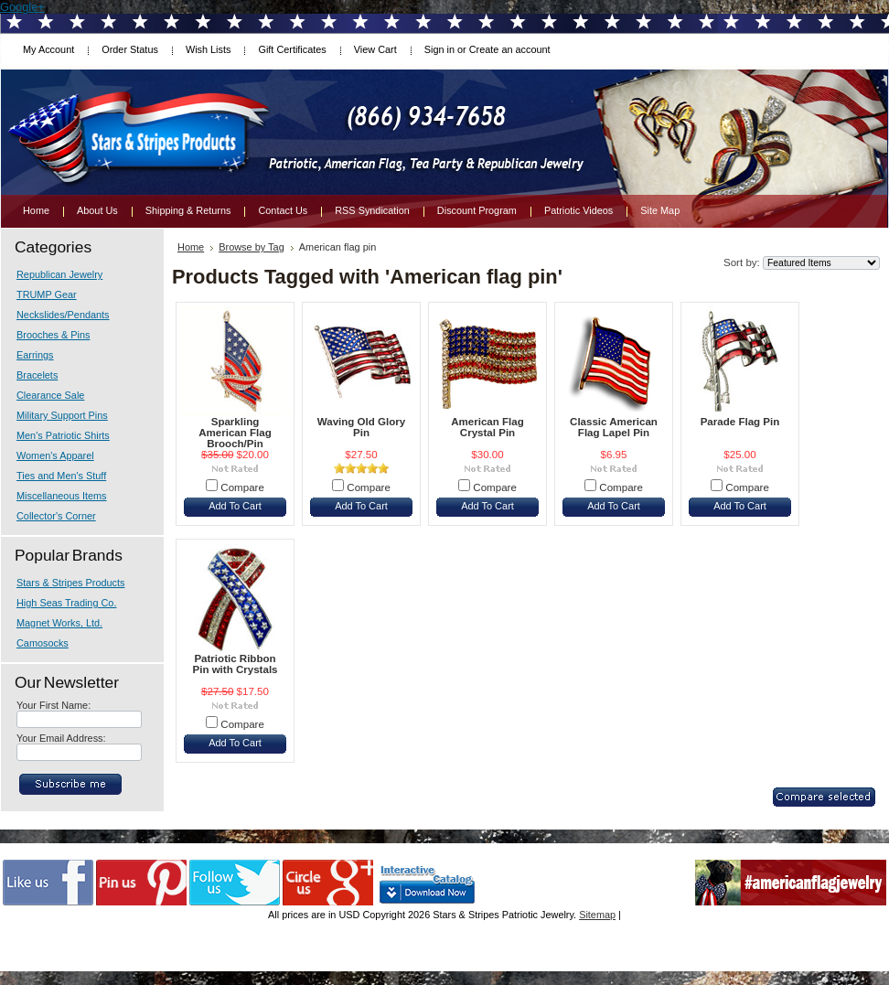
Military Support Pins (62, 415)
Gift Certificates (292, 49)
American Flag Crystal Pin (487, 427)
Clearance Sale (50, 395)
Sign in (439, 49)
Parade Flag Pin (740, 421)
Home (190, 246)
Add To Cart (235, 505)
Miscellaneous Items (61, 495)
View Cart (375, 49)
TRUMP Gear (46, 294)
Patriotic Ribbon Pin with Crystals (234, 664)
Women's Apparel (55, 455)
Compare (242, 487)
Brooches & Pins (53, 334)
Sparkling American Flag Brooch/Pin (235, 432)
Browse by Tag (251, 246)
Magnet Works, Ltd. (59, 622)
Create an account (510, 49)
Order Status (130, 49)
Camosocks (42, 642)
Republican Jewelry (59, 274)
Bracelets (37, 374)
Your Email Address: (61, 738)
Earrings (35, 354)
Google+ (22, 7)
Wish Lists (208, 49)
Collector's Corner (56, 515)
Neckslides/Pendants (63, 314)
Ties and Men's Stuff (61, 475)
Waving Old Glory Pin (361, 427)
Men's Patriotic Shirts (63, 435)
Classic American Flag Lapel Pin (614, 427)
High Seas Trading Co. (66, 602)
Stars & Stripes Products (70, 582)
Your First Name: (53, 705)
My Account (48, 49)
